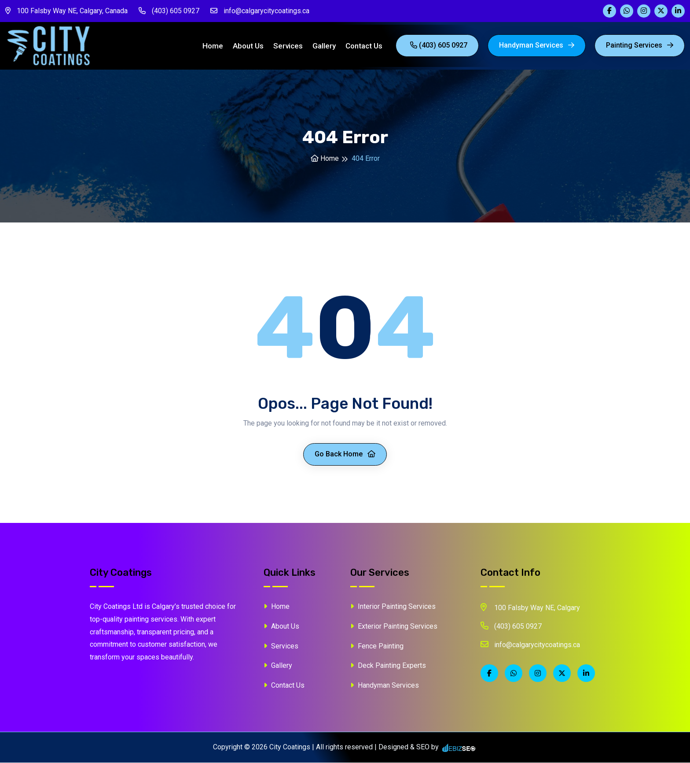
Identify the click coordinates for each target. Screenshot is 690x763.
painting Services (639, 45)
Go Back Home (345, 455)
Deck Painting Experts (388, 666)
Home (212, 46)
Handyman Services (536, 45)
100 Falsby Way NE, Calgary (530, 608)
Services (288, 46)
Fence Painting (377, 646)
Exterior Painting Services (393, 626)
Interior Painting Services (393, 607)
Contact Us (363, 46)
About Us (248, 46)
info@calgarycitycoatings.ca (259, 11)
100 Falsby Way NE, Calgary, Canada (66, 11)
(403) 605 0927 (169, 11)
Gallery (324, 46)
